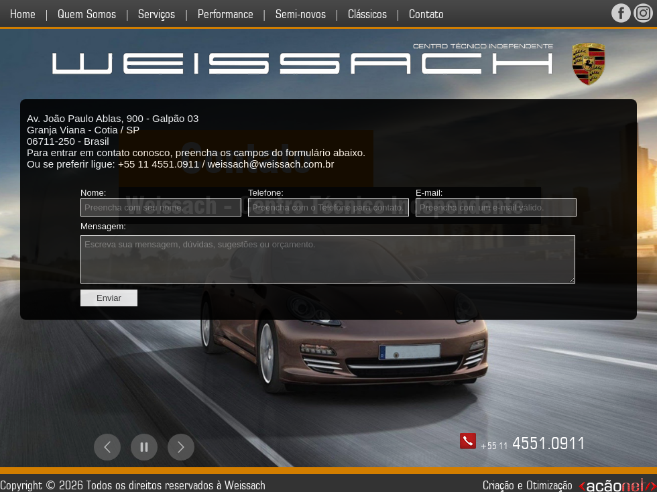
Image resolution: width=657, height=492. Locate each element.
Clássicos (367, 14)
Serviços (156, 14)
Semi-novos (301, 14)
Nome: (93, 193)
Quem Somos (87, 14)
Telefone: (266, 193)
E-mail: (429, 193)
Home (23, 14)
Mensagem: (103, 226)
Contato (426, 14)
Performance (225, 14)
